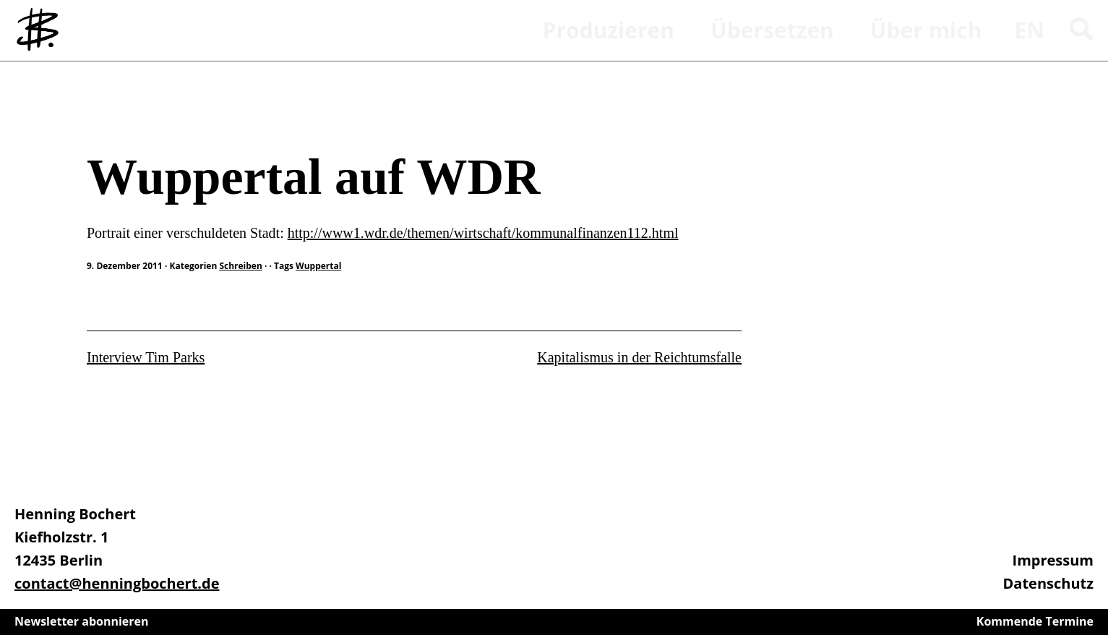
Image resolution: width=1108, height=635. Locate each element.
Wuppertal (318, 266)
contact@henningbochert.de (117, 583)
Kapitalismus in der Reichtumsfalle (639, 357)
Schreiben (108, 111)
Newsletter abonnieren (81, 621)
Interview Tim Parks (146, 357)
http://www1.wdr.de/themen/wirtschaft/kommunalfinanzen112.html (483, 233)
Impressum (1053, 560)
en (1029, 30)
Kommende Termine (1035, 621)
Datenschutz (1048, 583)
